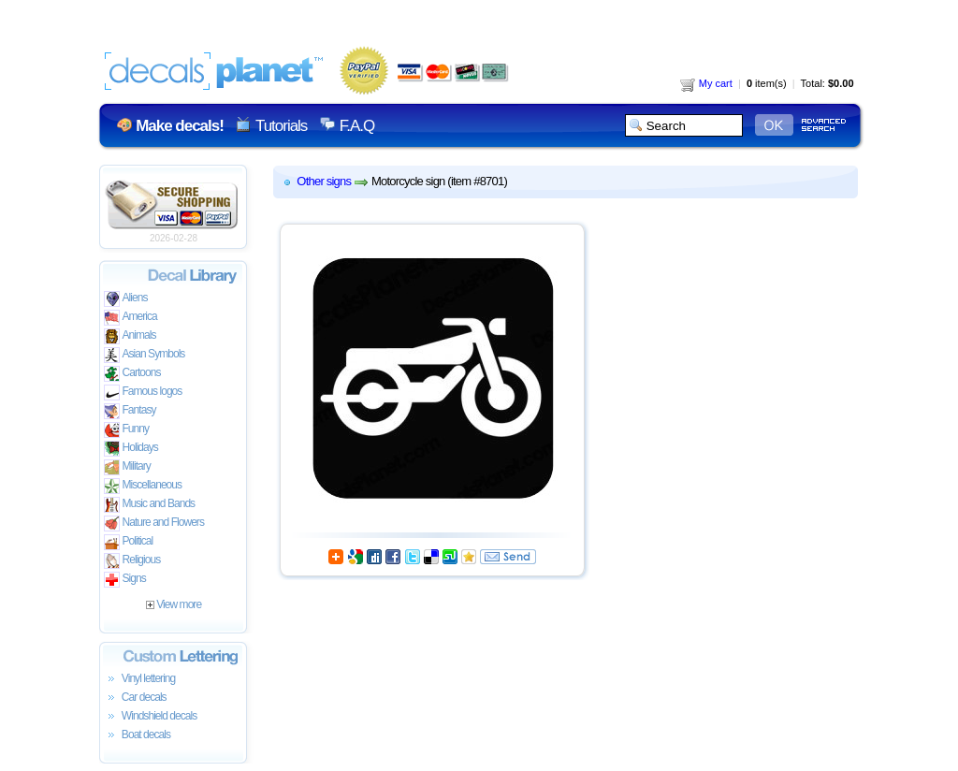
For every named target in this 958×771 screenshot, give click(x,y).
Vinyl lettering (140, 679)
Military (127, 467)
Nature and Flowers (154, 523)
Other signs (324, 181)
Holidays (131, 449)
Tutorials (281, 126)
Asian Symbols (144, 355)
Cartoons (132, 374)
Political (128, 542)
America (130, 318)
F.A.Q (357, 126)
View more (173, 604)
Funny (127, 430)
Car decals (135, 698)
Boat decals (137, 735)
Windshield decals (150, 716)
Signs (125, 580)
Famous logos (143, 392)
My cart (706, 83)
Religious (132, 561)
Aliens (126, 299)
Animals (130, 336)
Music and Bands (150, 505)
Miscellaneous (143, 486)
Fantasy (130, 411)
